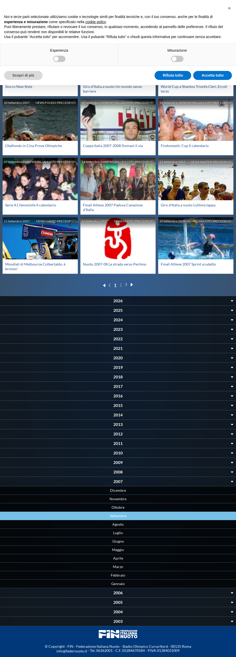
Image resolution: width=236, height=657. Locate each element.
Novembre (118, 499)
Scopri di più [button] (23, 75)
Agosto (118, 524)
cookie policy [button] (95, 22)
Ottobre (118, 507)
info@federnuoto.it (71, 651)
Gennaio (118, 583)
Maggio (118, 550)
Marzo (118, 566)
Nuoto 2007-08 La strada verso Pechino (114, 264)
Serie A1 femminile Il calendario (30, 205)
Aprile (118, 558)
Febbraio (118, 575)
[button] (229, 8)
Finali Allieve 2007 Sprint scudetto (188, 264)
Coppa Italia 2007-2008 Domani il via (113, 145)
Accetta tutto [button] (212, 75)
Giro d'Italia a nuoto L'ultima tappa (188, 205)
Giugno (118, 541)
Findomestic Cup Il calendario (185, 145)
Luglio (118, 533)
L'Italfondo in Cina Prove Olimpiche (33, 145)
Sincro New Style (18, 86)
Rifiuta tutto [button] (173, 75)
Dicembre (118, 490)
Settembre (118, 516)
